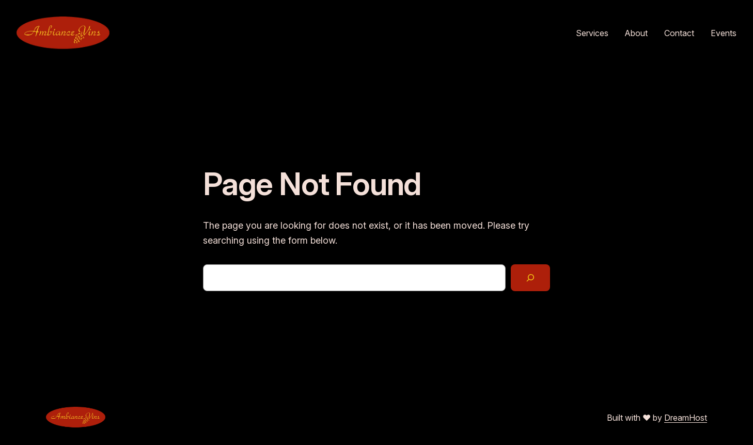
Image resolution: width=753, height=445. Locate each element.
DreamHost (685, 417)
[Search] (530, 277)
